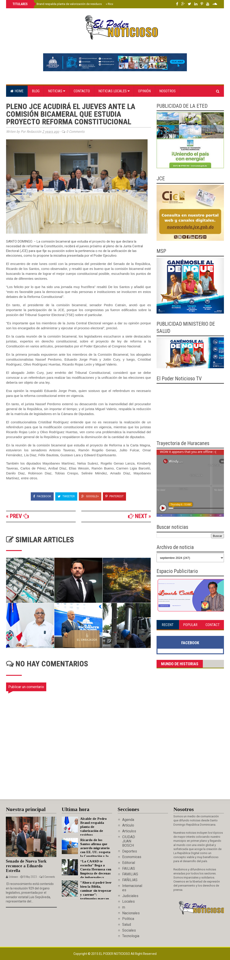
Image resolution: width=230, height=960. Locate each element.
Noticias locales (114, 91)
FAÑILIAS (129, 880)
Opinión (144, 91)
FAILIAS (128, 868)
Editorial (128, 863)
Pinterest (114, 496)
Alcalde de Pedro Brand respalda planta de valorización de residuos (57, 4)
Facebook (42, 496)
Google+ (90, 496)
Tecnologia (130, 936)
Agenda (128, 820)
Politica (128, 919)
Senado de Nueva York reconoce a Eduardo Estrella (26, 866)
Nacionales (131, 913)
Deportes (129, 851)
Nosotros (167, 91)
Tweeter (66, 496)
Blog (36, 91)
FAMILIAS (130, 874)
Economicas (131, 857)
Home (16, 91)
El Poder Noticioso (115, 954)
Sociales (129, 930)
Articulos (129, 831)
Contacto (82, 91)
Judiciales (130, 896)
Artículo (128, 825)
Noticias (56, 91)
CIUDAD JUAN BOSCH (128, 841)
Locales (128, 901)
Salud (126, 924)
